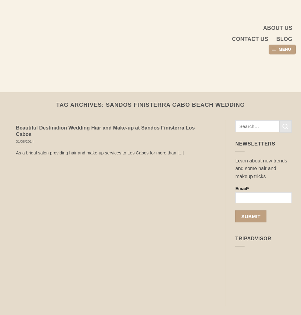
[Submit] (285, 126)
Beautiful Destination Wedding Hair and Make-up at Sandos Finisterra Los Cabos (105, 131)
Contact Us (250, 39)
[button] (282, 50)
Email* (263, 194)
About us (277, 28)
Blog (284, 39)
